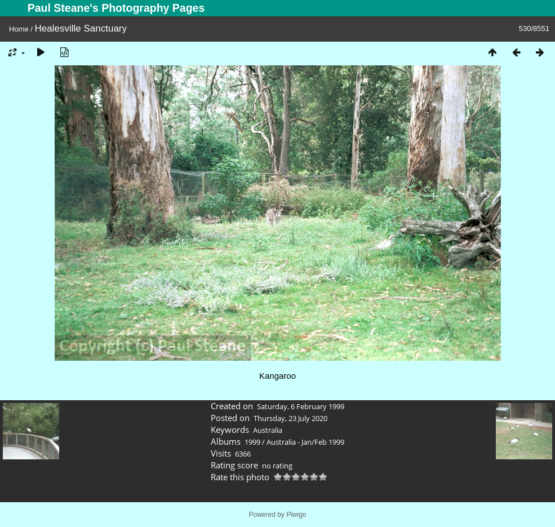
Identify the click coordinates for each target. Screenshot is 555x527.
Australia (267, 430)
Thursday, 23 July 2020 (290, 418)
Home (19, 29)
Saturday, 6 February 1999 (300, 406)
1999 (252, 442)
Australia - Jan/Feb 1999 (305, 442)
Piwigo (296, 515)
